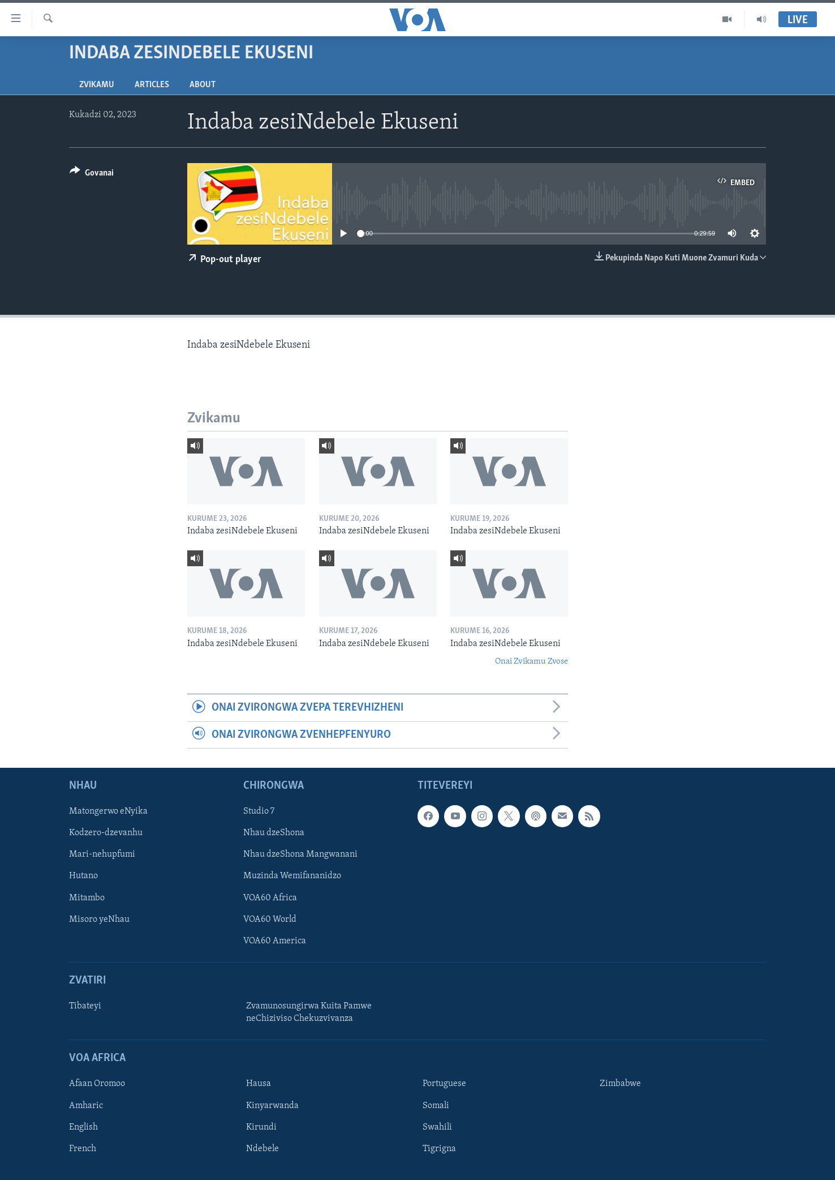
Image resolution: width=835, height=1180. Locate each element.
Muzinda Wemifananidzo (292, 876)
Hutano (83, 876)
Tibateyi (85, 1006)
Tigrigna (439, 1148)
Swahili (437, 1127)
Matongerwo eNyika (108, 811)
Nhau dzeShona (273, 833)
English (83, 1127)
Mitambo (87, 898)
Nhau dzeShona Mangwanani (300, 855)
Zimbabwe (620, 1084)
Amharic (86, 1105)
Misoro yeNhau (99, 919)
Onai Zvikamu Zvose (531, 661)
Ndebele (262, 1148)
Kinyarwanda (272, 1105)
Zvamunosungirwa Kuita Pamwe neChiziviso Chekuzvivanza (309, 1012)
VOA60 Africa (270, 898)
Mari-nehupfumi (102, 855)
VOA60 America (274, 941)
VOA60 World (269, 919)
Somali (436, 1105)
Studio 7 (258, 811)
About (203, 84)
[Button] (92, 174)
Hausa (258, 1084)
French (82, 1148)
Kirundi (261, 1127)
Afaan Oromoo (97, 1084)
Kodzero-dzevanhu (106, 833)
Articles (152, 84)
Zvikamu (96, 84)
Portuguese (444, 1084)
